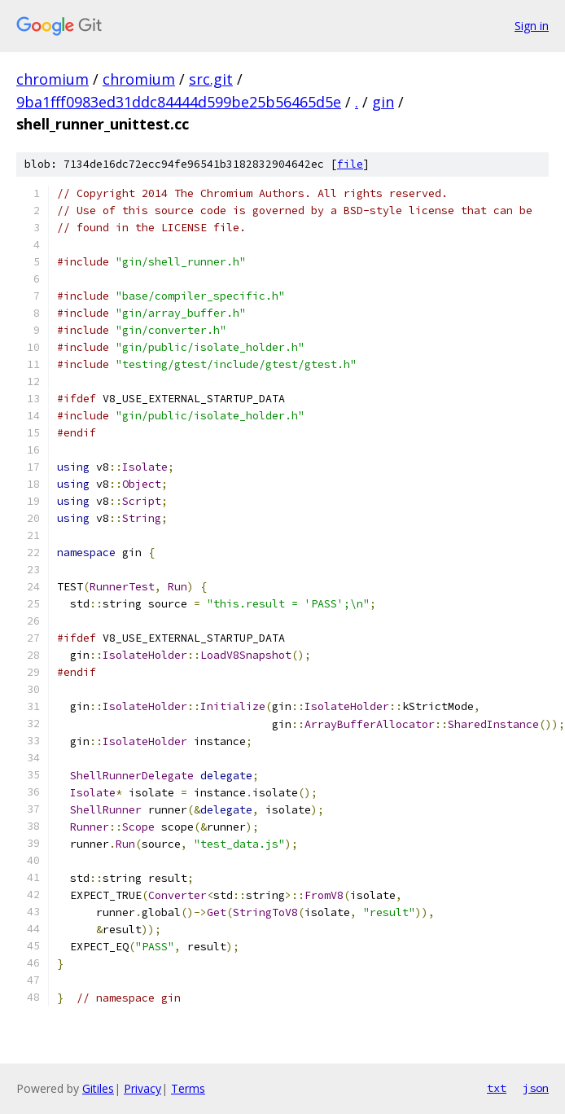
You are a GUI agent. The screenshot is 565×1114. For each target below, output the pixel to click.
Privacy (142, 1088)
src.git (211, 79)
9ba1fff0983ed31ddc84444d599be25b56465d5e (178, 102)
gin (383, 102)
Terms (188, 1088)
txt (496, 1088)
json (536, 1088)
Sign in (532, 25)
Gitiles (98, 1088)
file (350, 164)
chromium (52, 79)
